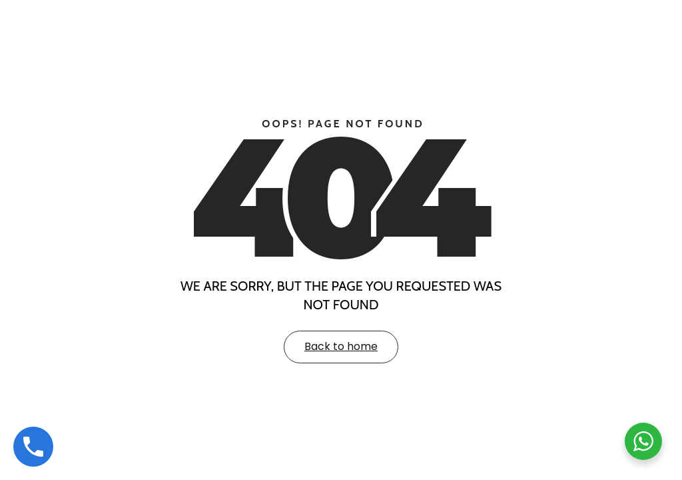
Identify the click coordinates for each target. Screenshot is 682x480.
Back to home (341, 346)
